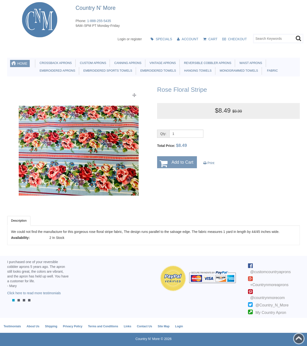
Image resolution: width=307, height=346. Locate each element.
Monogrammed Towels (238, 70)
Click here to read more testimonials (34, 293)
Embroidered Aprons (56, 70)
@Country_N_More (272, 305)
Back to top (299, 339)
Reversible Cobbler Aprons (206, 63)
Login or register (130, 39)
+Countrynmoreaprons (269, 285)
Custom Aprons (92, 63)
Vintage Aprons (162, 63)
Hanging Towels (197, 70)
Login (179, 326)
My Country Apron (270, 313)
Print (208, 163)
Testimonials (12, 326)
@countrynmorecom (267, 298)
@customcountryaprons (270, 272)
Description (19, 220)
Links (127, 326)
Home (22, 63)
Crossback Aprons (55, 63)
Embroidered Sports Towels (107, 70)
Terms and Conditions (103, 326)
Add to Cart (182, 162)
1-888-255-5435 (99, 21)
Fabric (271, 70)
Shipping (51, 326)
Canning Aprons (126, 63)
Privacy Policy (72, 326)
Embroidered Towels (157, 70)
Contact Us (144, 326)
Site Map (163, 326)
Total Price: (172, 145)
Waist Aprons (250, 63)
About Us (33, 326)
